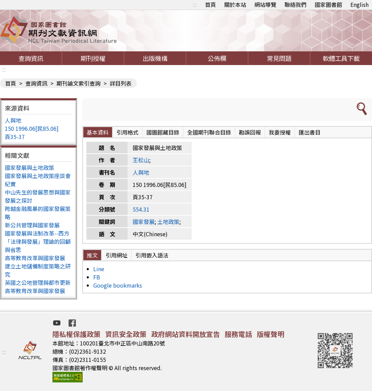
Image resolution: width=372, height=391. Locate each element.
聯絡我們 (296, 4)
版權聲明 (270, 334)
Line (98, 269)
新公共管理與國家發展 (32, 225)
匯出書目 (310, 132)
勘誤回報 (250, 132)
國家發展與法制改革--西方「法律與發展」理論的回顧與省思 (38, 241)
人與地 (13, 120)
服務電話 (238, 334)
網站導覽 (265, 4)
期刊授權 (93, 58)
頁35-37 (15, 137)
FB (96, 277)
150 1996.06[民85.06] (32, 128)
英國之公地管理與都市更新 (38, 282)
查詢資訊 (31, 58)
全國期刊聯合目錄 (209, 132)
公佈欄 (217, 58)
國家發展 (144, 221)
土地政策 (168, 221)
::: (195, 4)
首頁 (210, 4)
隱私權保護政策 (76, 334)
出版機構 (155, 58)
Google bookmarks (117, 285)
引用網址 (117, 255)
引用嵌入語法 (151, 255)
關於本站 (235, 4)
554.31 (141, 209)
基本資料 (98, 132)
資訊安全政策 (125, 334)
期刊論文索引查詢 (78, 83)
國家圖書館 (328, 4)
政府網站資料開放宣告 (185, 334)
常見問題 (279, 58)
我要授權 (280, 132)
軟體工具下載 (341, 58)
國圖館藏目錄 (162, 132)
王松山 (141, 160)
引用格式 (128, 132)
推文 (92, 255)
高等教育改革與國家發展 (35, 258)
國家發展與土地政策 (29, 167)
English (359, 4)
